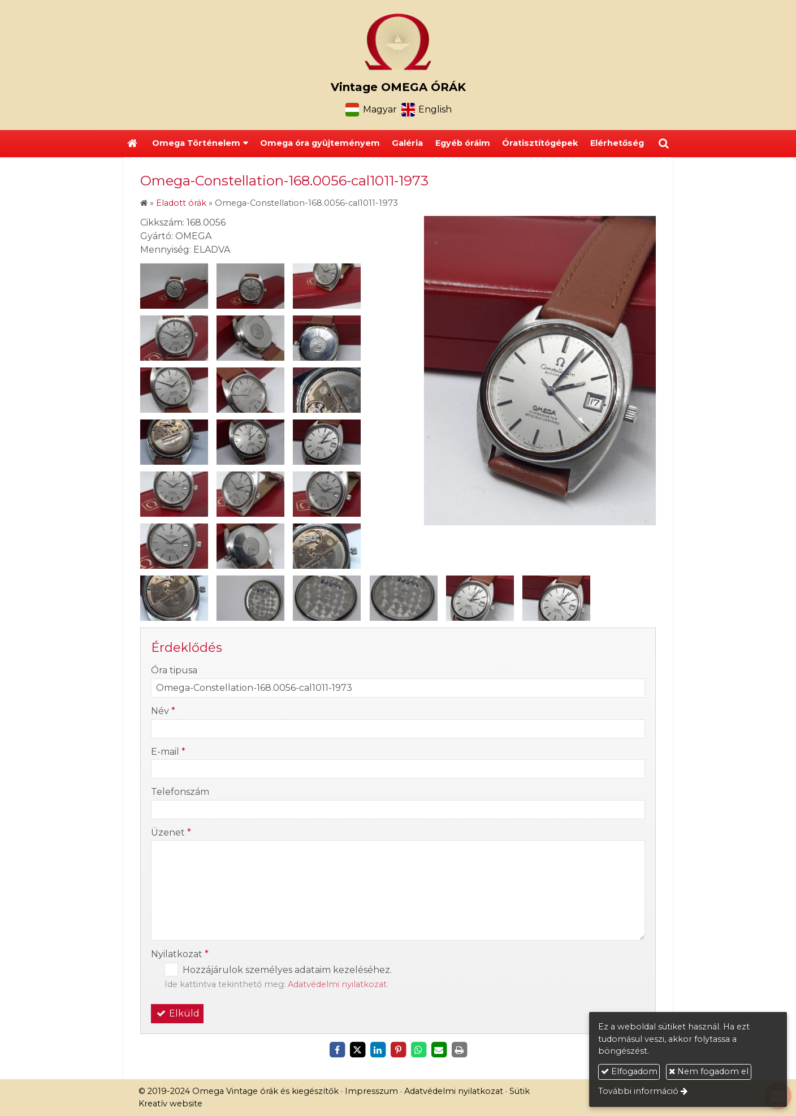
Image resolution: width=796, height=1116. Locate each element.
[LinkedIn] (378, 1050)
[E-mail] (439, 1050)
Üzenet (171, 832)
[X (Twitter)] (357, 1050)
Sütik (519, 1091)
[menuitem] (320, 143)
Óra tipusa (174, 670)
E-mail (168, 751)
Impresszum (371, 1091)
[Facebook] (337, 1050)
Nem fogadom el (709, 1071)
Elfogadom (629, 1071)
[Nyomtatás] (459, 1050)
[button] (664, 143)
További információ (638, 1091)
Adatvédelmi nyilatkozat (337, 984)
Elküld (177, 1013)
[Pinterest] (398, 1050)
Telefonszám (180, 791)
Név (163, 711)
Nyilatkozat (180, 954)
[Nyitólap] (398, 42)
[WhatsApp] (418, 1050)
